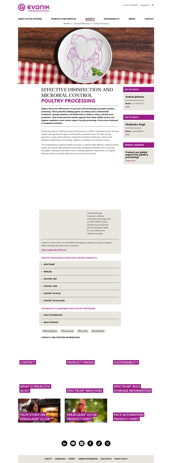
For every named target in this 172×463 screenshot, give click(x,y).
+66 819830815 (138, 131)
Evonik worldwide (130, 5)
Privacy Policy (121, 459)
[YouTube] (73, 443)
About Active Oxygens (30, 19)
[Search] (153, 5)
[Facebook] (90, 443)
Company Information (88, 459)
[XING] (107, 443)
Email (127, 107)
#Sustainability (98, 331)
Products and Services (63, 19)
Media (132, 19)
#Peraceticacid (67, 331)
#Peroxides (83, 331)
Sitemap (71, 459)
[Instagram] (82, 443)
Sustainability (112, 19)
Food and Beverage (82, 23)
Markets (90, 19)
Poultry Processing (100, 23)
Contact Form (130, 161)
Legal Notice (106, 459)
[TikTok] (99, 443)
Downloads (60, 459)
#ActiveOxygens (50, 331)
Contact (149, 19)
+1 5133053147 (138, 104)
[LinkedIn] (64, 443)
